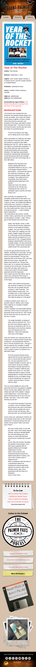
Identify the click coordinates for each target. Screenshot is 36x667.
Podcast (7, 1)
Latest (6, 17)
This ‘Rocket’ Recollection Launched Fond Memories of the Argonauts (16, 104)
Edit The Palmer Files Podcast (18, 494)
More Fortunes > (18, 574)
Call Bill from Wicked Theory (18, 496)
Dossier (30, 17)
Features (18, 17)
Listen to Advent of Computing (18, 499)
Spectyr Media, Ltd (22, 654)
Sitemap (31, 654)
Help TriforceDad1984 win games (18, 502)
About (20, 1)
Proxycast (14, 1)
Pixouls (20, 662)
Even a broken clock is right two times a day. (18, 560)
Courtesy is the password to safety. (18, 553)
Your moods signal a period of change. (18, 567)
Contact (26, 1)
